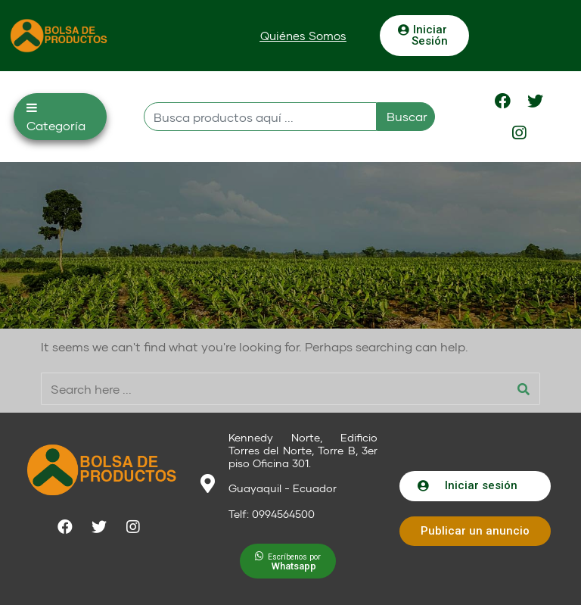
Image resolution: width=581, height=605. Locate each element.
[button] (303, 36)
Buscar (407, 116)
